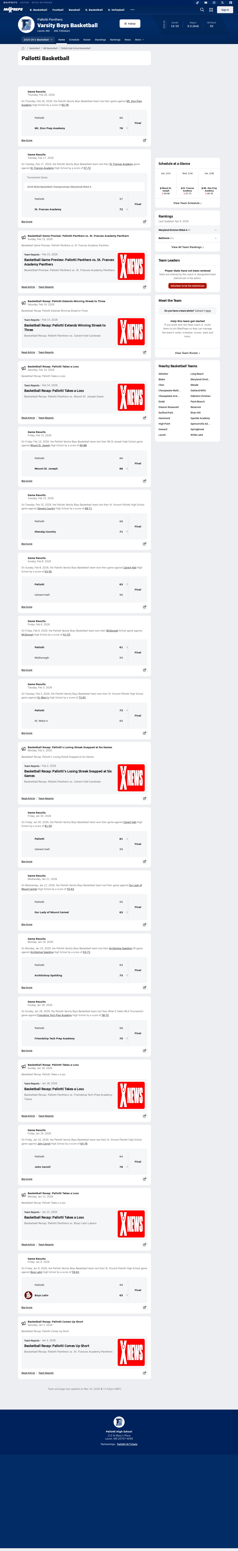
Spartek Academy (200, 418)
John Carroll (44, 1143)
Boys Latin (36, 1272)
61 (121, 647)
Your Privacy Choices (169, 1502)
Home (61, 39)
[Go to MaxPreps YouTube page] (106, 1488)
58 (121, 1028)
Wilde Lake (197, 434)
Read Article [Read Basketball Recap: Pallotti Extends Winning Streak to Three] (28, 352)
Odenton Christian (200, 396)
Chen (161, 384)
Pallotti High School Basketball (75, 48)
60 (121, 118)
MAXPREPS (10, 2)
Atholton (163, 373)
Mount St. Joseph (40, 445)
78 (121, 128)
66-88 (83, 445)
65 (121, 721)
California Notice (141, 1502)
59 (121, 849)
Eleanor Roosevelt (169, 407)
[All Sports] (132, 9)
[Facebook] (231, 3)
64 (121, 1156)
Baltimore (164, 238)
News (128, 39)
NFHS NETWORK (42, 2)
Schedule (74, 39)
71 (121, 531)
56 (121, 595)
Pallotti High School (119, 1425)
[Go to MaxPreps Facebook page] (144, 1488)
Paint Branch (198, 401)
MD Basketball (50, 48)
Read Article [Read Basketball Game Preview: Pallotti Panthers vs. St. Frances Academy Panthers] (28, 287)
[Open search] (202, 9)
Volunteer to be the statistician (187, 285)
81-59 (48, 826)
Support (193, 1502)
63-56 (48, 571)
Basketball (34, 48)
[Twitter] (222, 3)
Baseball (74, 10)
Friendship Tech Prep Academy (54, 1015)
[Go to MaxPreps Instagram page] (119, 1488)
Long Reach (197, 373)
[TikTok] (197, 3)
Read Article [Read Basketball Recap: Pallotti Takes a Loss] (28, 417)
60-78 (65, 105)
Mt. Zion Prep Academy (44, 128)
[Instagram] (214, 3)
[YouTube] (206, 3)
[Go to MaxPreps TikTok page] (94, 1488)
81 (121, 839)
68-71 (88, 508)
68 (121, 521)
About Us (43, 1502)
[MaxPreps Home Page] (23, 48)
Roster (87, 39)
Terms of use (117, 1502)
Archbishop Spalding (120, 948)
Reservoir (196, 407)
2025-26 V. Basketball (38, 39)
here (208, 310)
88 (121, 468)
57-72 (87, 168)
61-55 (66, 634)
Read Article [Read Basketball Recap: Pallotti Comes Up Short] (28, 1373)
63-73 (86, 952)
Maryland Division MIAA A (173, 230)
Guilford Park (166, 412)
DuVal (162, 401)
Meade (194, 384)
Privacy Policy (97, 1502)
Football (58, 10)
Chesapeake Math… (170, 390)
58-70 (105, 1015)
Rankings (115, 39)
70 (121, 1038)
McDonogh (112, 630)
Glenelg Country (46, 508)
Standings (100, 39)
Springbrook (197, 429)
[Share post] (144, 140)
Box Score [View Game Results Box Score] (26, 140)
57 (121, 199)
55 (121, 657)
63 (121, 584)
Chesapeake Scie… (169, 396)
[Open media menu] (211, 9)
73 (121, 710)
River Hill (196, 412)
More (139, 39)
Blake (162, 379)
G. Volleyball (116, 10)
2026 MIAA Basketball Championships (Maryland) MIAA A (59, 186)
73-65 (82, 697)
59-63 (75, 1272)
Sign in (225, 9)
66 (121, 458)
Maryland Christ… (200, 379)
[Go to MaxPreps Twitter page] (131, 1488)
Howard (163, 429)
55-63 (70, 889)
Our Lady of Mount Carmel (46, 912)
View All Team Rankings (188, 247)
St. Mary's (43, 697)
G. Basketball (94, 10)
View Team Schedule (187, 203)
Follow (130, 23)
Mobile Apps (60, 1502)
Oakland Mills (198, 390)
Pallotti (34, 118)
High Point (164, 423)
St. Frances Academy (121, 164)
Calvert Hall (129, 567)
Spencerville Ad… (200, 423)
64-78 (83, 1143)
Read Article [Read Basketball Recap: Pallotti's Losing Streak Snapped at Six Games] (28, 798)
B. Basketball (38, 10)
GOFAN (24, 2)
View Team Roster (187, 353)
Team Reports (31, 254)
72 (121, 209)
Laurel (162, 434)
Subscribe (78, 1502)
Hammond (164, 418)
